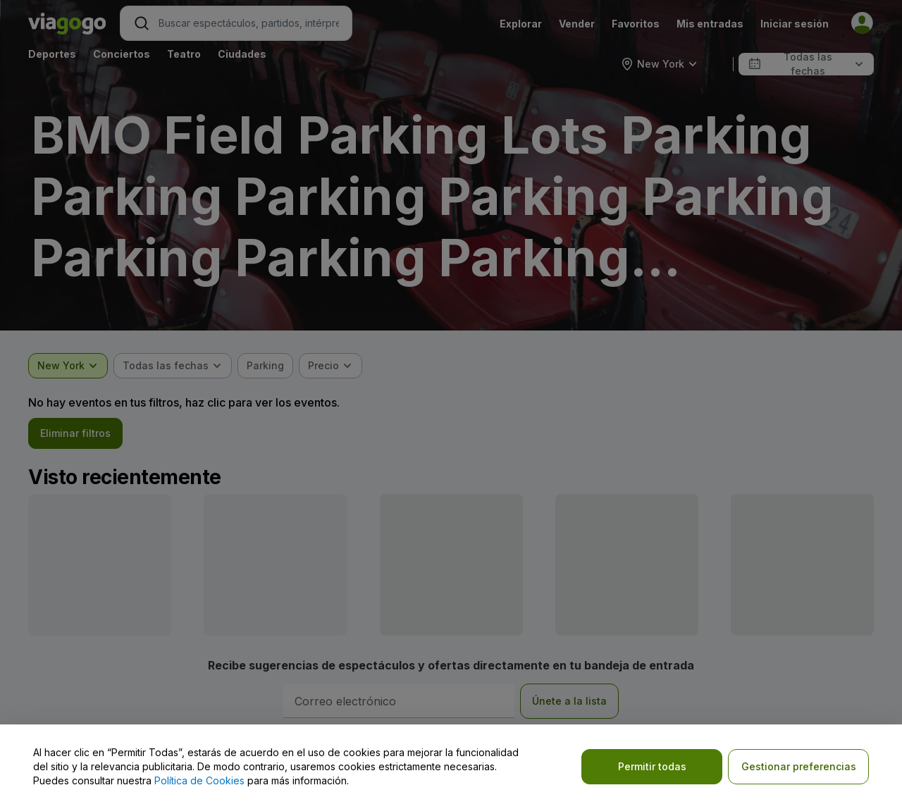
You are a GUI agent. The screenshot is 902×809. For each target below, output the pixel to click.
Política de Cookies (199, 780)
